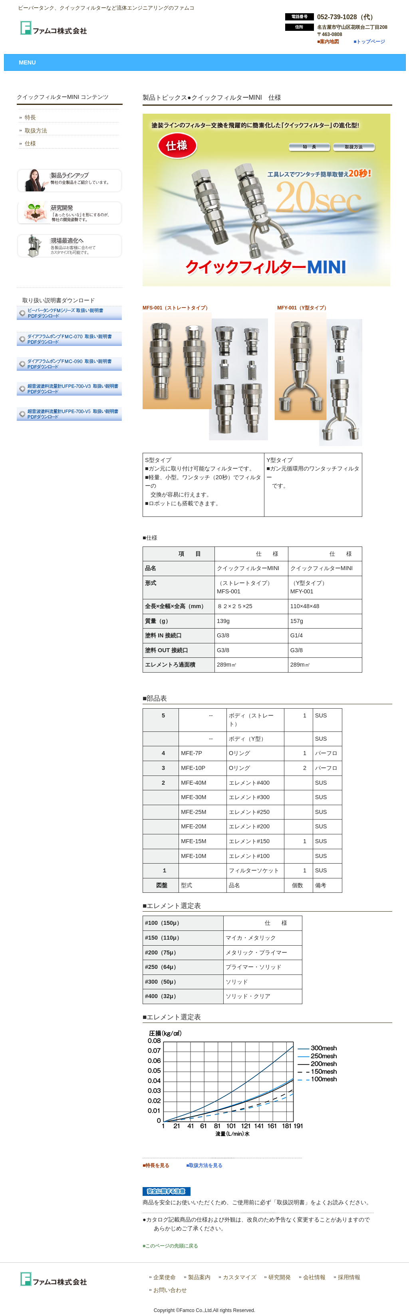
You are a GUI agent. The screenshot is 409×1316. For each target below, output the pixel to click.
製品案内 (199, 1277)
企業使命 (164, 1277)
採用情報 (349, 1277)
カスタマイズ (239, 1277)
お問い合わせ (170, 1290)
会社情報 (314, 1277)
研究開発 (279, 1277)
